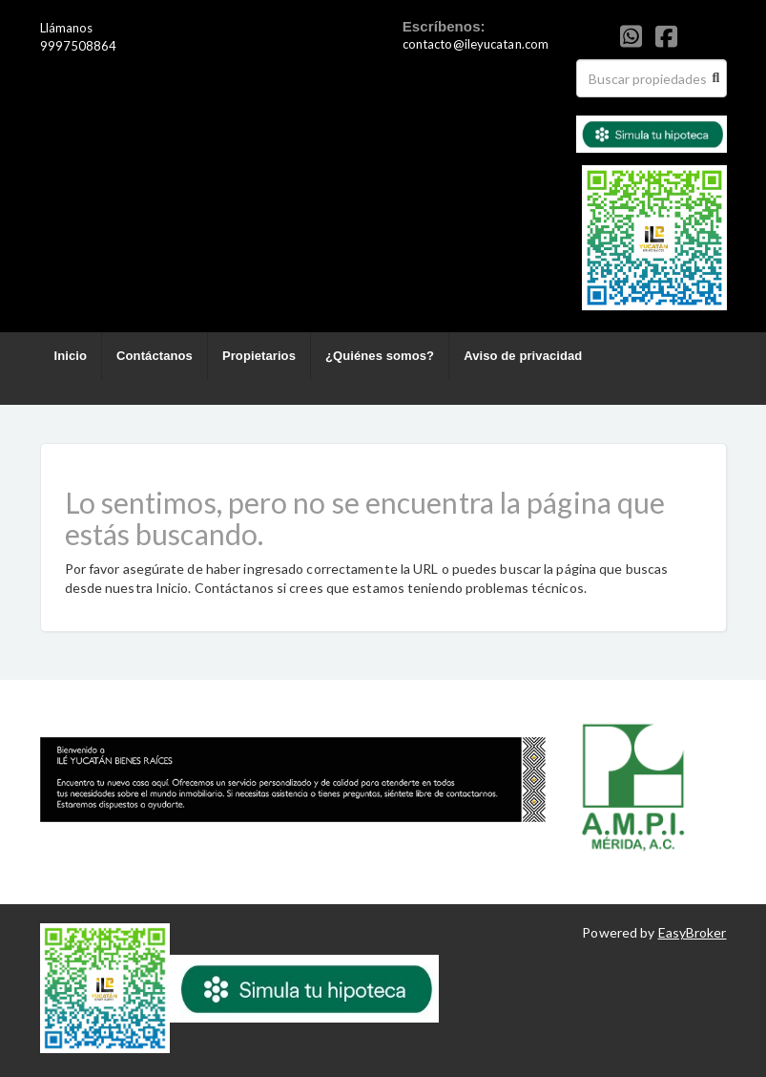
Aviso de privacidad (523, 355)
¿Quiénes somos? (379, 355)
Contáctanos (154, 355)
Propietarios (259, 355)
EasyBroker (692, 932)
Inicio (71, 355)
